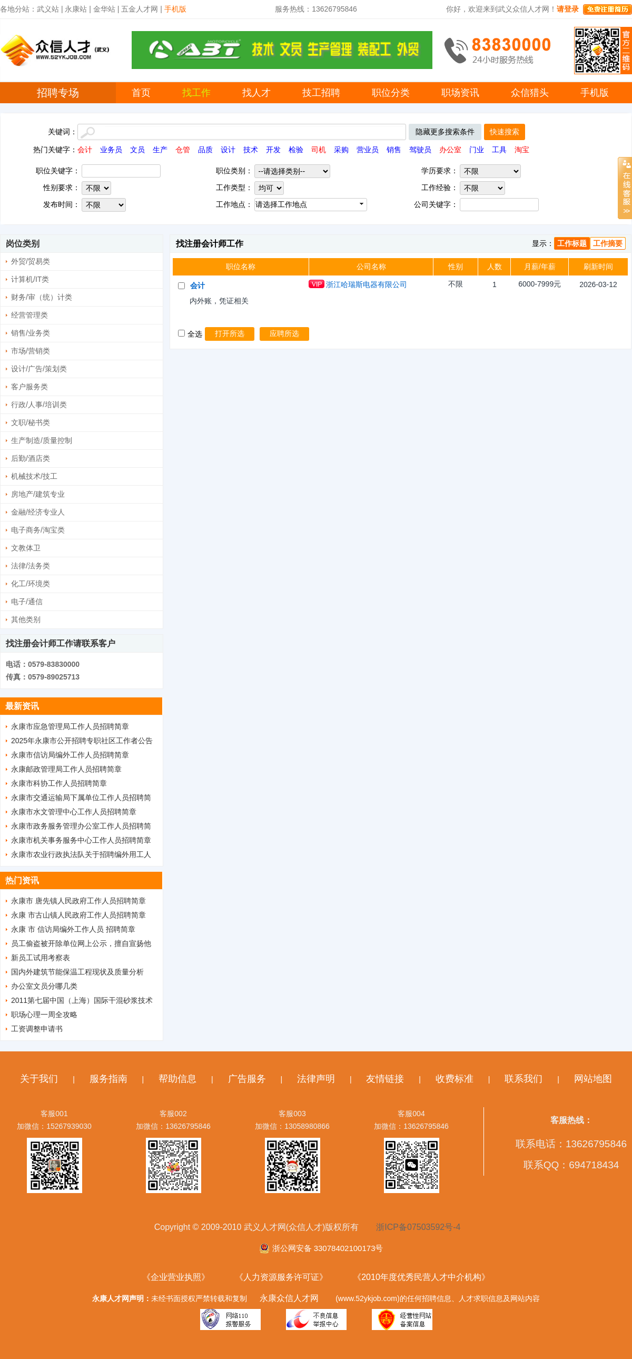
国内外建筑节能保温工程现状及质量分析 (77, 972)
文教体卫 (26, 548)
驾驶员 (420, 149)
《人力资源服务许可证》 (281, 1277)
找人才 (256, 92)
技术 (250, 149)
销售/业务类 (30, 333)
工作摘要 (608, 243)
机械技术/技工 (34, 476)
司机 (318, 149)
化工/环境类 (30, 583)
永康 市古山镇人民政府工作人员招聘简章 (78, 915)
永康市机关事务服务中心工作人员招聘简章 (81, 840)
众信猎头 (530, 92)
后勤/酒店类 (30, 458)
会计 (84, 149)
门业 (476, 149)
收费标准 (454, 1079)
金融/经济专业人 (38, 512)
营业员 (368, 149)
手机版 (594, 92)
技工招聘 (321, 92)
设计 (228, 149)
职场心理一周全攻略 (44, 1014)
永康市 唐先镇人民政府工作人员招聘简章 (78, 901)
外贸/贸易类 (30, 261)
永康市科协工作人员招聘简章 (59, 783)
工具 (499, 149)
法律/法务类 (30, 566)
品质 (205, 149)
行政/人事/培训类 (39, 404)
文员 (137, 149)
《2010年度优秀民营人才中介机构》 (421, 1277)
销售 (394, 149)
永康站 (76, 9)
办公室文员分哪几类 (44, 986)
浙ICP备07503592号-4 (418, 1227)
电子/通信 (27, 601)
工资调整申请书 (37, 1029)
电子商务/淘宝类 (38, 530)
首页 (141, 92)
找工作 (196, 92)
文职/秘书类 (30, 422)
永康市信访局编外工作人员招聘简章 (70, 755)
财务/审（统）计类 (41, 297)
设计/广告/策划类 (39, 369)
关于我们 (39, 1079)
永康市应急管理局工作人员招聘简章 (70, 726)
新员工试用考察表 (40, 957)
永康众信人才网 (289, 1298)
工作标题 (572, 243)
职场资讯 (460, 92)
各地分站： (18, 9)
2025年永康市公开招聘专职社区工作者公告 (82, 740)
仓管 (182, 149)
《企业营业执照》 (176, 1277)
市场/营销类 (30, 351)
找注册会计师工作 (209, 243)
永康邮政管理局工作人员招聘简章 (66, 769)
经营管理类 (29, 315)
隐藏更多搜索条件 (445, 131)
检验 (296, 149)
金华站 (104, 9)
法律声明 (316, 1079)
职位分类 (391, 92)
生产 (160, 149)
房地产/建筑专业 (38, 494)
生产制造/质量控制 (41, 440)
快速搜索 (504, 131)
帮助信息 (177, 1079)
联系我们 (523, 1079)
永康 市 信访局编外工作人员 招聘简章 (73, 929)
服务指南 (108, 1079)
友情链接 (385, 1079)
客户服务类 (29, 386)
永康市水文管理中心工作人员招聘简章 (73, 811)
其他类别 (26, 619)
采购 (341, 149)
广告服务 (247, 1079)
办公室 (450, 149)
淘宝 (522, 149)
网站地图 (593, 1079)
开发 (273, 149)
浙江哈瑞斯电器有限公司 (366, 284)
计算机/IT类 (30, 279)
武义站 (48, 9)
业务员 (111, 149)
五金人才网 (139, 9)
